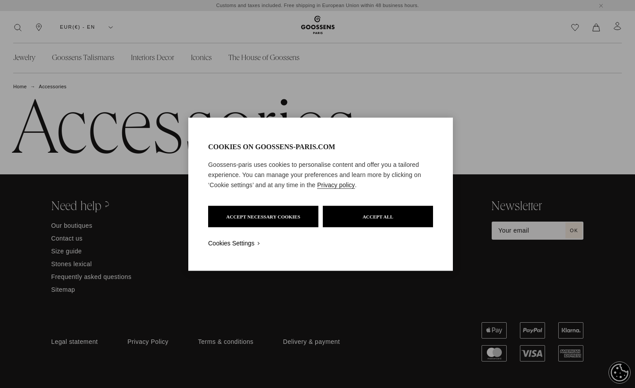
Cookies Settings (231, 242)
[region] (320, 194)
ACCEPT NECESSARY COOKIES (263, 216)
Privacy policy (336, 184)
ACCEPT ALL (377, 216)
